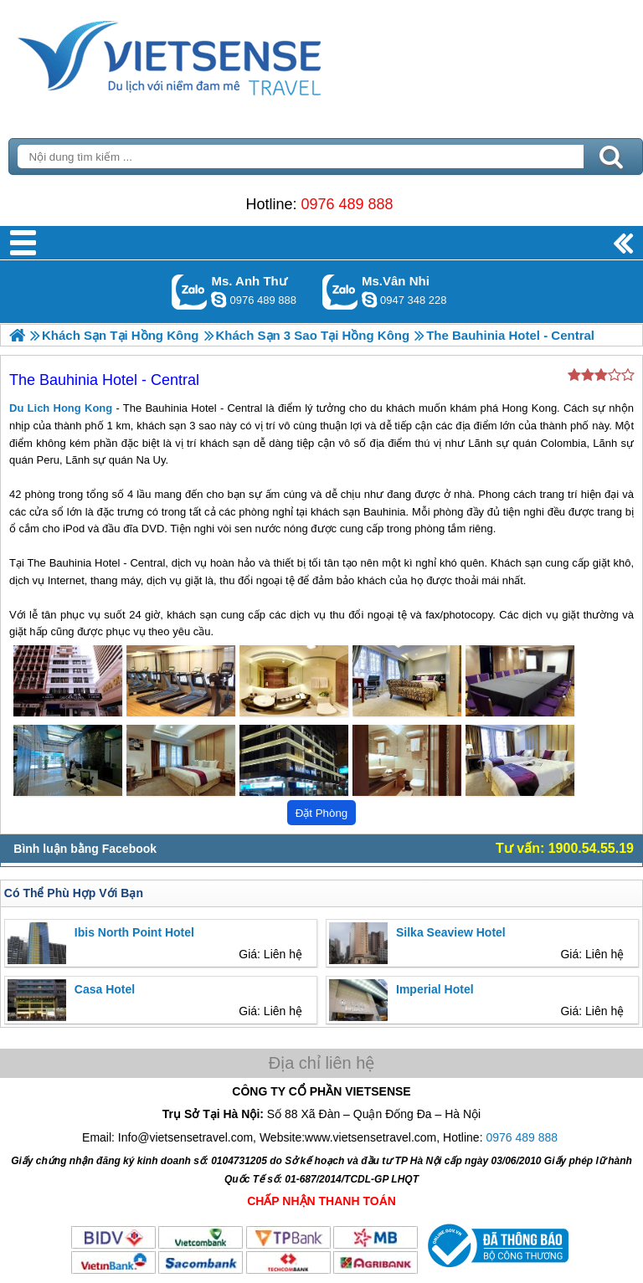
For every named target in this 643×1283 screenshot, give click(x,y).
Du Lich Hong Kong (60, 408)
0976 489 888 (347, 204)
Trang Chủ (211, 54)
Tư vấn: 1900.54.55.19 (565, 848)
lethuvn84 (218, 299)
